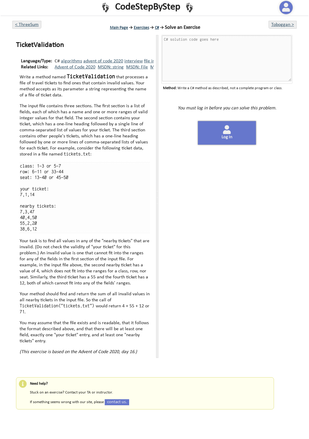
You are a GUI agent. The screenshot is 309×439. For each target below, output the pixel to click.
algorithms (71, 61)
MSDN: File (137, 67)
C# (157, 28)
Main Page (119, 28)
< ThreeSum (27, 24)
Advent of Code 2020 (75, 67)
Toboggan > (282, 24)
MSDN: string (111, 67)
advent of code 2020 (103, 61)
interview (133, 61)
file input (152, 61)
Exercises (141, 28)
